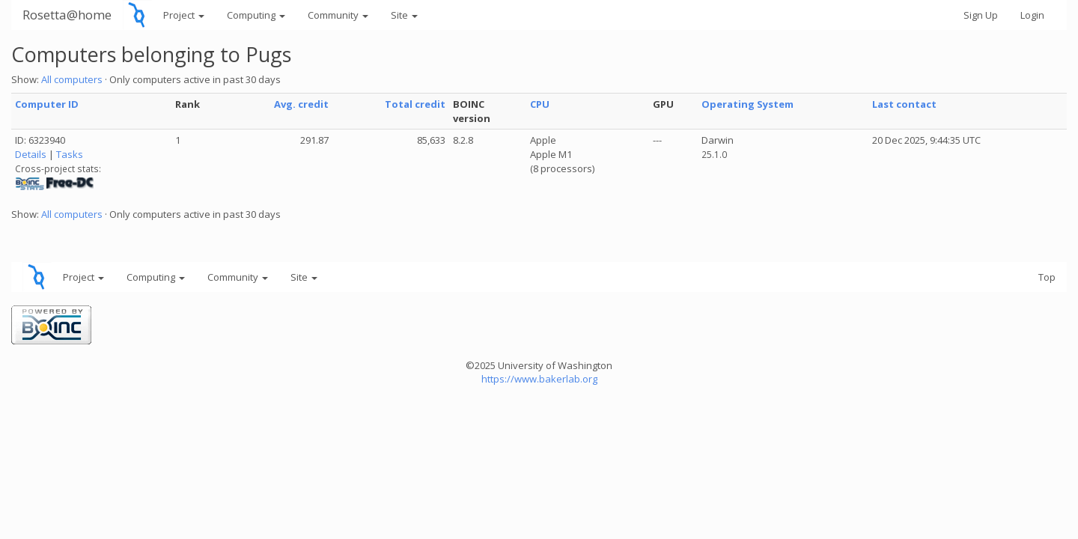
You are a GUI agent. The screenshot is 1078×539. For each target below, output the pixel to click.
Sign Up (980, 15)
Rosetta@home (67, 14)
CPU (539, 104)
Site (404, 15)
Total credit (415, 104)
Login (1032, 15)
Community (338, 15)
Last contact (904, 104)
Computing (256, 15)
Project (183, 15)
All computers (72, 79)
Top (1047, 277)
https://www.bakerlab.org (539, 379)
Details (30, 154)
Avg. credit (301, 104)
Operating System (747, 104)
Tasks (69, 154)
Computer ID (47, 104)
